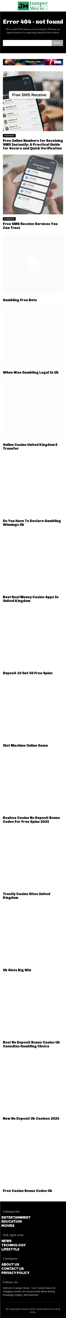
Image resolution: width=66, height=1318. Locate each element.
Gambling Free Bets (20, 300)
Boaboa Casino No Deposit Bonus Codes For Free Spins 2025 (31, 820)
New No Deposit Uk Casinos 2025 (31, 1118)
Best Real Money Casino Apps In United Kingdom (30, 599)
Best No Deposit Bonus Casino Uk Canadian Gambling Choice (31, 1044)
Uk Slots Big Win (17, 970)
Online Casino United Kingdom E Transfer (30, 446)
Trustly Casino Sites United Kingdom (26, 896)
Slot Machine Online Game (25, 745)
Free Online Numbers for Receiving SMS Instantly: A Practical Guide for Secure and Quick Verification (33, 144)
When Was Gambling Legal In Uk (31, 372)
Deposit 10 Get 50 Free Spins (28, 673)
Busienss (9, 136)
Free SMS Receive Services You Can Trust (30, 226)
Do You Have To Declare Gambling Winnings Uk (32, 523)
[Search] (57, 43)
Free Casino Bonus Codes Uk (27, 1191)
